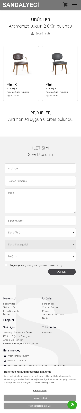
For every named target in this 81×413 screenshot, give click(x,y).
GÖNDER (61, 271)
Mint (49, 84)
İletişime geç (11, 350)
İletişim (6, 314)
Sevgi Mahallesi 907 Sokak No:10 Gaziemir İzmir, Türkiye (36, 365)
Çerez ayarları (40, 390)
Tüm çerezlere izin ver (39, 406)
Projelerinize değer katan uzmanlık (20, 343)
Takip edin (49, 327)
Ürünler (47, 298)
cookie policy (55, 265)
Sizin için (9, 327)
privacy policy (25, 265)
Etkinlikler (47, 332)
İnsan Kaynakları (11, 310)
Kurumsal (9, 298)
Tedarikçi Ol (9, 307)
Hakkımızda (9, 303)
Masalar (46, 310)
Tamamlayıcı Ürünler (53, 314)
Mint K (12, 84)
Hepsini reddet (40, 398)
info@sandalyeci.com (18, 355)
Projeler (8, 320)
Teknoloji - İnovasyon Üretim (17, 332)
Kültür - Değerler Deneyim (16, 336)
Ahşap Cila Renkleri (13, 339)
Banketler (47, 318)
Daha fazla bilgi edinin (44, 382)
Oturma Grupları (50, 307)
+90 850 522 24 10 (17, 360)
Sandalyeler (48, 303)
